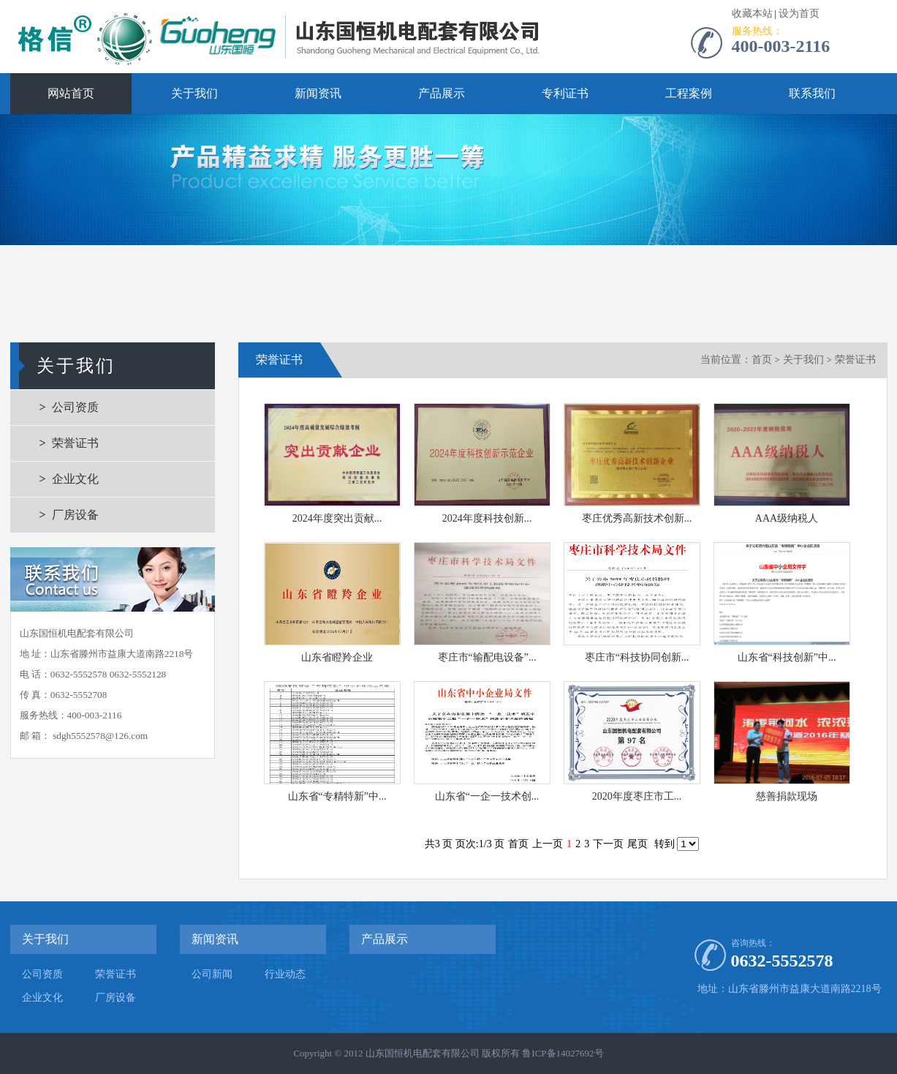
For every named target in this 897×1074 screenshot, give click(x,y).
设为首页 (799, 13)
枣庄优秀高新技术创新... (637, 518)
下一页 (608, 843)
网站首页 (71, 93)
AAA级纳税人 (786, 518)
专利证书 (565, 93)
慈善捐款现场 (786, 796)
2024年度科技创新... (487, 518)
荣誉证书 (75, 443)
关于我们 (194, 93)
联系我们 (812, 93)
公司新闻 (212, 974)
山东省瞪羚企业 (337, 657)
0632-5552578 (782, 960)
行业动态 (285, 974)
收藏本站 (752, 13)
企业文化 (75, 479)
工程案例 (688, 93)
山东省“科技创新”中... (787, 657)
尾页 (637, 843)
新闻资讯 (318, 93)
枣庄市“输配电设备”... (487, 657)
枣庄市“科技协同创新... (637, 657)
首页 (762, 359)
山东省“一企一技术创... (487, 796)
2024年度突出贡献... (337, 518)
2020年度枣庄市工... (637, 796)
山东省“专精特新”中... (337, 796)
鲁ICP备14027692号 (562, 1053)
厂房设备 (75, 514)
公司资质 (75, 407)
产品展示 (441, 93)
